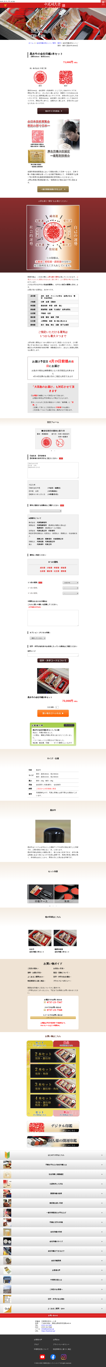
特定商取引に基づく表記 (62, 1349)
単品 (66, 1043)
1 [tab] (51, 451)
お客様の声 (38, 1339)
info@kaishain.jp (47, 1329)
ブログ (36, 1344)
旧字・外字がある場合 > (62, 977)
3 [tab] (56, 906)
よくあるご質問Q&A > (36, 977)
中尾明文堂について (41, 1349)
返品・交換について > (61, 972)
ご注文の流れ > (33, 968)
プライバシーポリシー (61, 1344)
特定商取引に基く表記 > (36, 981)
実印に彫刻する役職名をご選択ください (47, 505)
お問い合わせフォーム (53, 1017)
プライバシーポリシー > (62, 981)
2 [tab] (55, 451)
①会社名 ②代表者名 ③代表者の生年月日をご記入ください (46, 457)
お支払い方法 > (59, 968)
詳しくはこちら (69, 725)
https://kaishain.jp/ (48, 1331)
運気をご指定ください (38, 555)
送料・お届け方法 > (35, 972)
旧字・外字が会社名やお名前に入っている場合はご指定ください (53, 646)
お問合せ (56, 1339)
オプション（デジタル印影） (40, 632)
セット (39, 1113)
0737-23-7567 (54, 1002)
